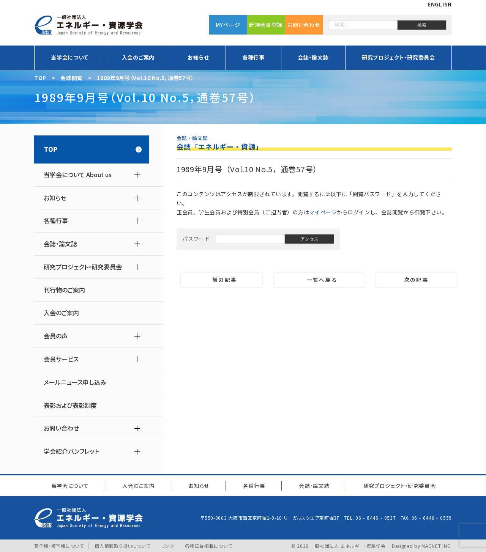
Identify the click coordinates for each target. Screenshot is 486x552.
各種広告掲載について (208, 545)
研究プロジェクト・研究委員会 (398, 57)
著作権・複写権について (59, 545)
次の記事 (419, 280)
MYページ (228, 24)
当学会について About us (78, 174)
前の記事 (221, 280)
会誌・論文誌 (313, 57)
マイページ (323, 212)
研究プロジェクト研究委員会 (399, 485)
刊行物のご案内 (64, 290)
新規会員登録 (265, 24)
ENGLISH (440, 4)
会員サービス (61, 359)
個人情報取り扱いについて (122, 545)
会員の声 (56, 336)
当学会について (69, 57)
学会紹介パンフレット (71, 451)
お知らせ (198, 57)
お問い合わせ (303, 24)
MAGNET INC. (436, 545)
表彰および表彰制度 (70, 405)
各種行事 (253, 57)
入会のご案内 (138, 57)
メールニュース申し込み (75, 382)
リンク (167, 545)
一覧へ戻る (319, 280)
